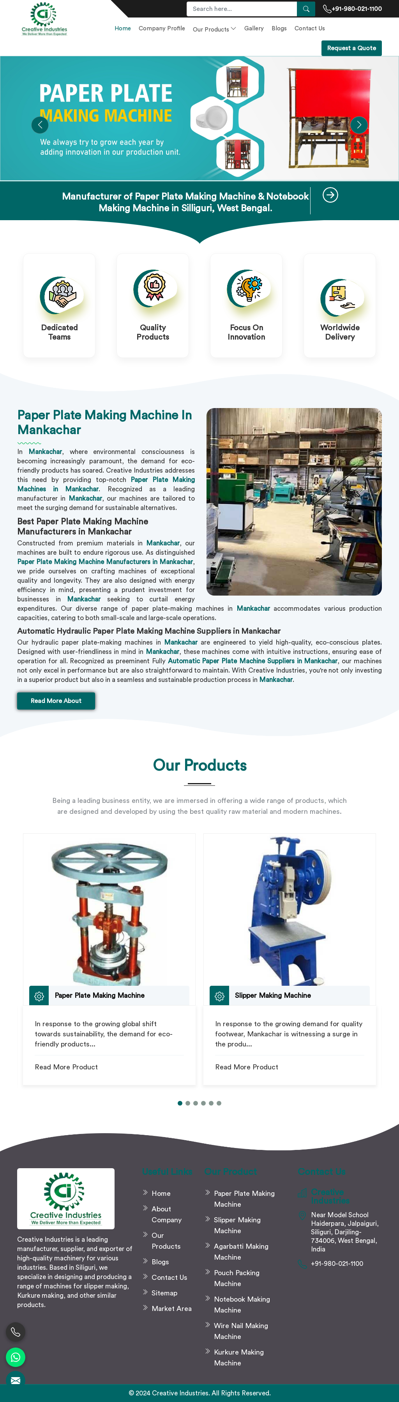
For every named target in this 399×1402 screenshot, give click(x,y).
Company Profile (162, 29)
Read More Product (66, 1067)
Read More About (56, 701)
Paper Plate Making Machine (244, 1199)
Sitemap (164, 1293)
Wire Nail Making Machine (241, 1331)
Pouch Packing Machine (237, 1278)
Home (123, 29)
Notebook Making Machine (242, 1305)
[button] (40, 125)
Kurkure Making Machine (239, 1358)
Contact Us (310, 29)
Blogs (279, 29)
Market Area (172, 1308)
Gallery (254, 29)
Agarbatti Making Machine (241, 1252)
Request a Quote (351, 48)
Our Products (215, 29)
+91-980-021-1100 (352, 9)
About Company (167, 1214)
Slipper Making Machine (237, 1225)
